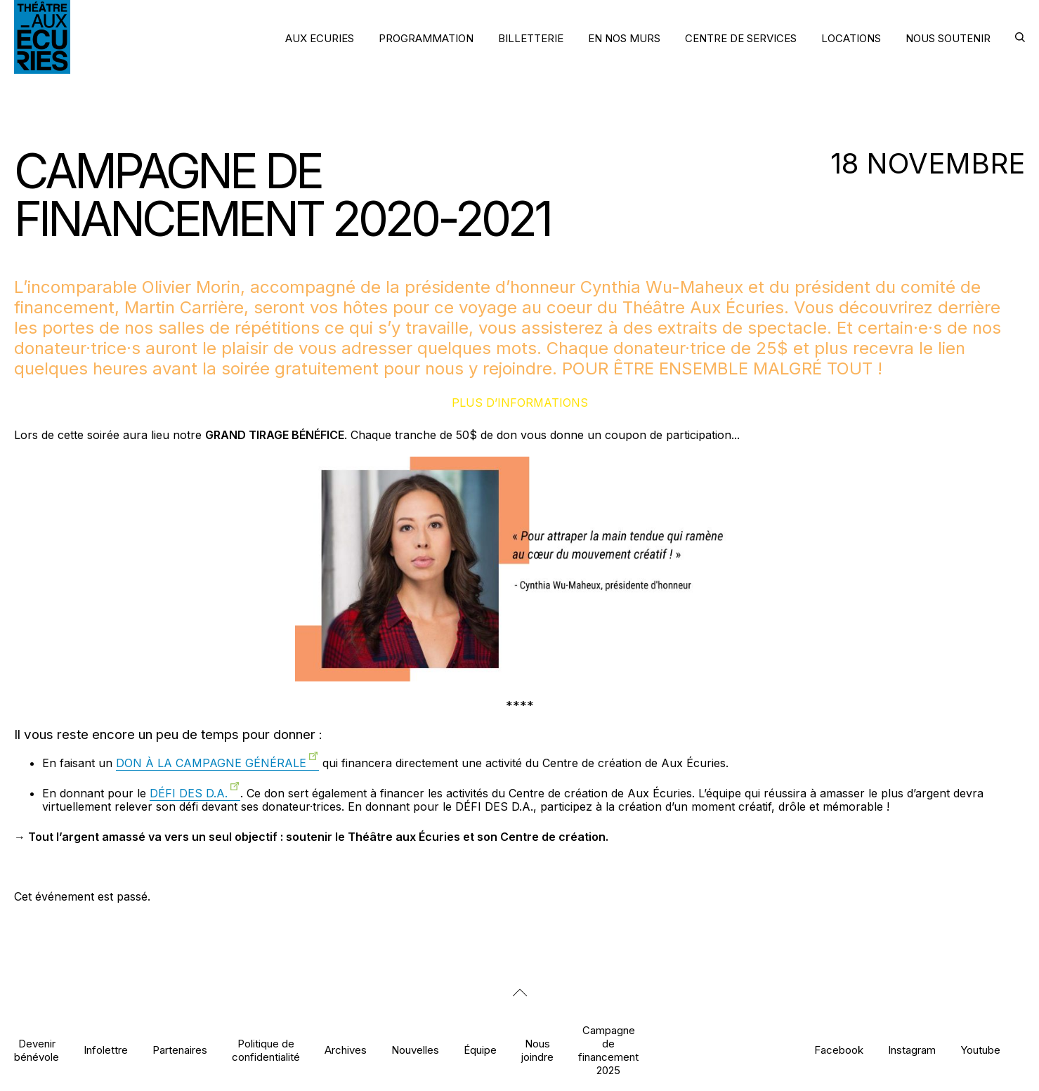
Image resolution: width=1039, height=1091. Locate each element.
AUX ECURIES (319, 38)
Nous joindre (537, 1050)
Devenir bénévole (36, 1050)
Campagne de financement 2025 (608, 1051)
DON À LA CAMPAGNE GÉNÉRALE (211, 763)
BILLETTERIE (530, 38)
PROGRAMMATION (426, 38)
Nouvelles (415, 1050)
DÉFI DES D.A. (189, 793)
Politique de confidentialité (266, 1050)
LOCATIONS (851, 38)
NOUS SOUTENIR (948, 38)
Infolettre (106, 1050)
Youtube (980, 1050)
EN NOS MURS (624, 38)
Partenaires (179, 1050)
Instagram (912, 1050)
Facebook (838, 1050)
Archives (346, 1050)
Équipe (480, 1050)
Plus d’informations (520, 403)
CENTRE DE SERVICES (741, 38)
